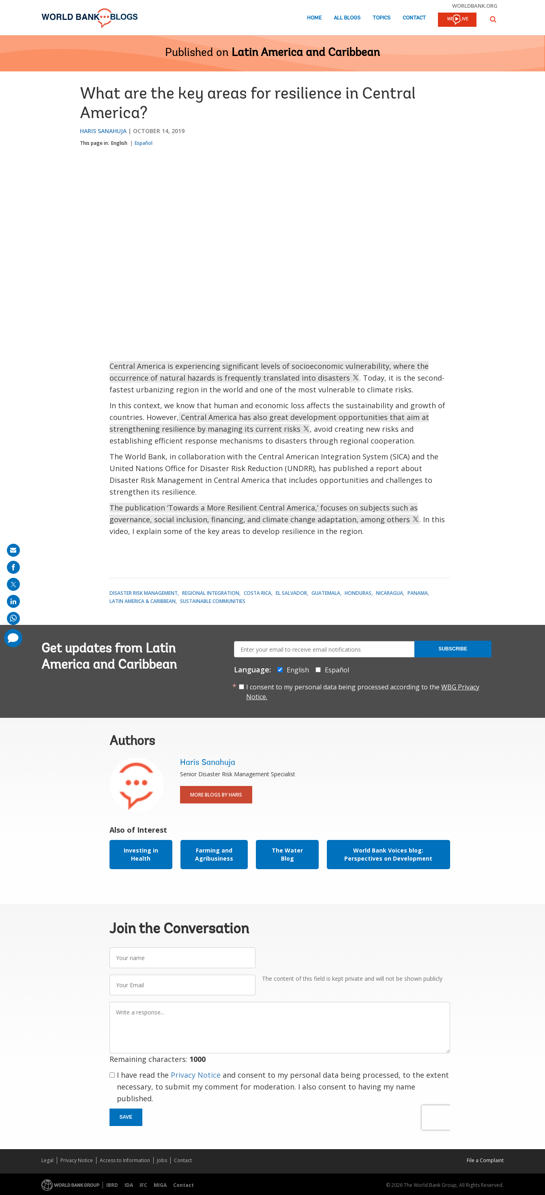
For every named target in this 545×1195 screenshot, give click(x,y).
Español (143, 143)
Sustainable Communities (212, 601)
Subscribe (452, 649)
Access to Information (125, 1160)
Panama (418, 593)
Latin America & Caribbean (142, 601)
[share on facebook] (13, 567)
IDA (128, 1185)
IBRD (112, 1185)
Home (314, 18)
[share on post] (13, 584)
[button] (493, 19)
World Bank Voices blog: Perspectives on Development (388, 854)
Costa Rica (257, 593)
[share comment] (13, 638)
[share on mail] (13, 550)
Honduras (358, 593)
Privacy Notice (196, 1075)
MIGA (160, 1185)
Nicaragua (389, 593)
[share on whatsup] (13, 618)
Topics (382, 18)
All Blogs (347, 18)
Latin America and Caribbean (306, 53)
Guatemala (325, 593)
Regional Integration (210, 593)
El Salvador (291, 593)
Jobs (162, 1160)
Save (126, 1117)
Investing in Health (141, 854)
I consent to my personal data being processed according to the (362, 692)
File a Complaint (485, 1160)
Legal (47, 1160)
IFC (143, 1185)
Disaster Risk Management (143, 593)
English (119, 143)
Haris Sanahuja (103, 131)
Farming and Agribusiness (214, 854)
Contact (414, 18)
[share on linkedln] (13, 601)
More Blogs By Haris (216, 794)
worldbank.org (475, 5)
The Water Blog (287, 854)
